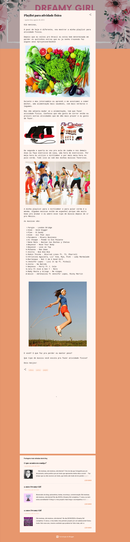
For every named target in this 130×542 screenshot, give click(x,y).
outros (38, 370)
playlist (45, 370)
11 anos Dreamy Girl (32, 487)
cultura (31, 370)
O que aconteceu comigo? (35, 463)
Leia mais (88, 480)
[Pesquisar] (109, 5)
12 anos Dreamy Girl (32, 510)
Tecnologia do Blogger (65, 537)
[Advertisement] (103, 40)
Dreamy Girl (32, 4)
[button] (90, 15)
